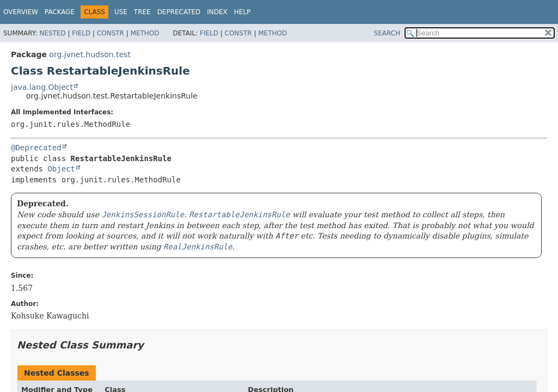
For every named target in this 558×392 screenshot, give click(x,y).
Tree (142, 12)
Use (120, 12)
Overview (20, 12)
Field (81, 33)
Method (145, 33)
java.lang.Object (42, 87)
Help (242, 12)
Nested (52, 33)
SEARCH (387, 33)
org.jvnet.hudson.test (90, 54)
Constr (110, 33)
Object (61, 168)
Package (60, 12)
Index (217, 12)
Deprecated (179, 12)
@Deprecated (36, 147)
